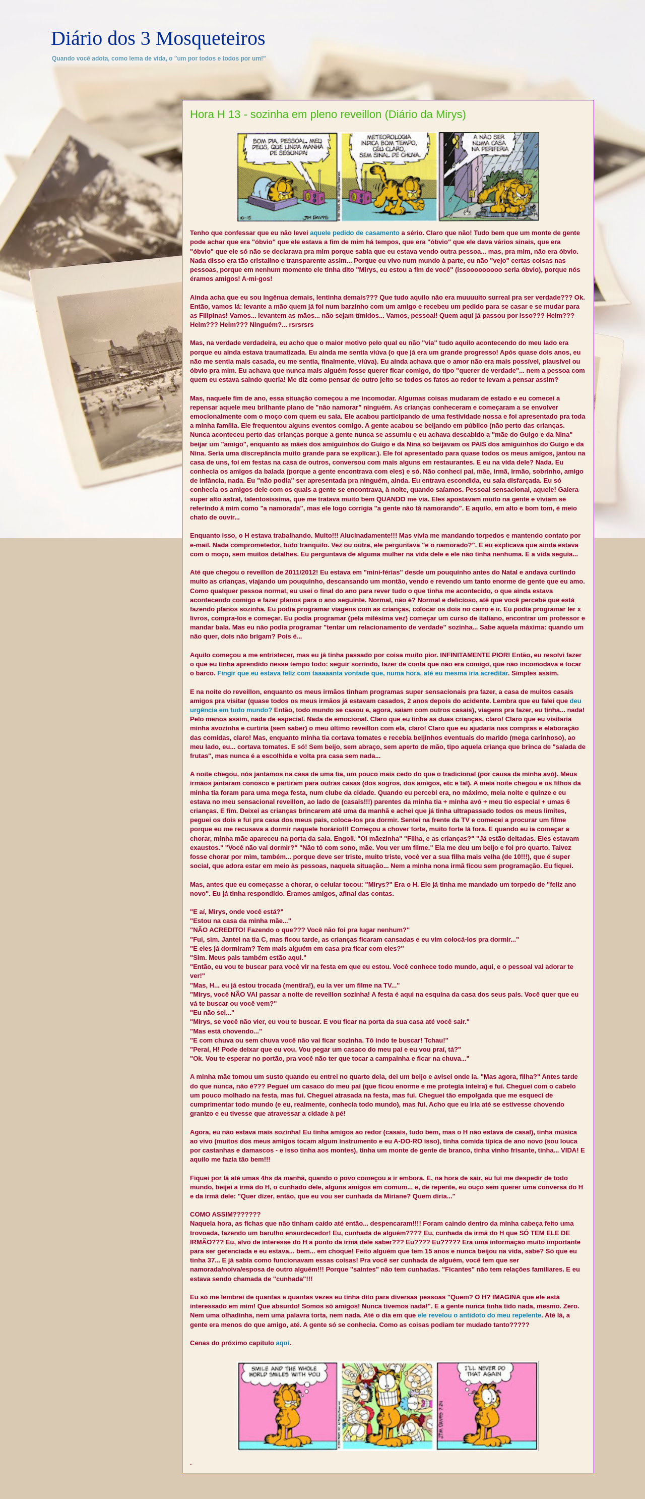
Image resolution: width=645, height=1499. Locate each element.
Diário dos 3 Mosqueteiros (158, 38)
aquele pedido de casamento (355, 233)
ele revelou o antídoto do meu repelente (480, 1315)
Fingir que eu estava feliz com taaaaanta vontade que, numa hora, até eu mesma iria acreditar (362, 673)
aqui (282, 1343)
